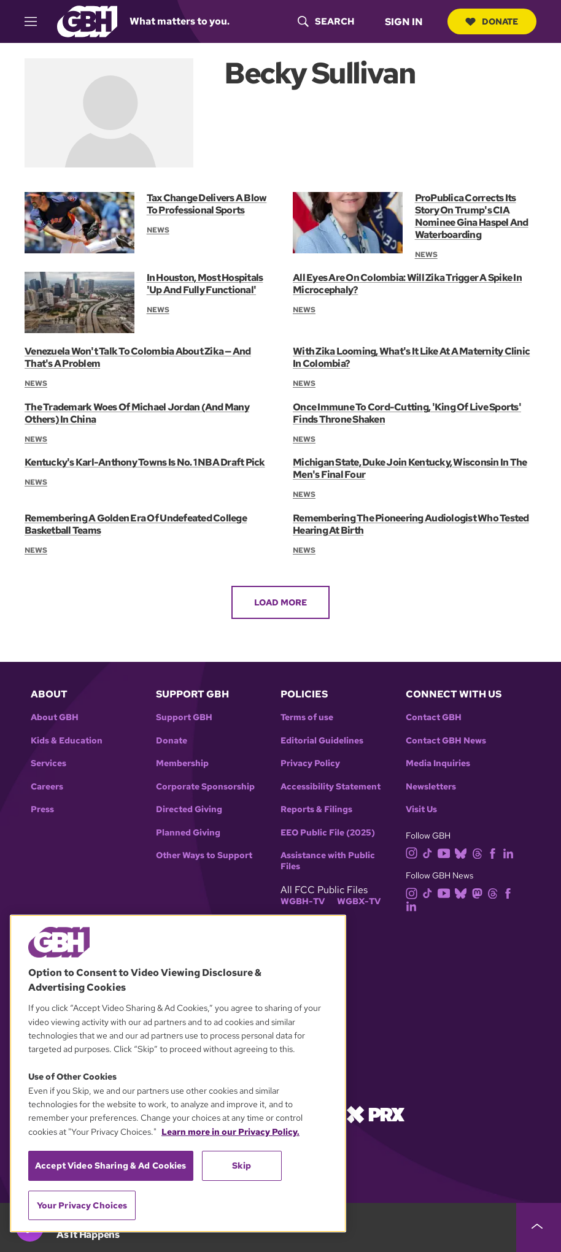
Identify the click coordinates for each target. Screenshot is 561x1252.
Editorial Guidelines (321, 740)
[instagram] (414, 852)
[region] (178, 1073)
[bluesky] (463, 852)
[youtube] (446, 852)
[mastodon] (479, 892)
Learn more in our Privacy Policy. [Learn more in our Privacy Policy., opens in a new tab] (230, 1131)
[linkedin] (511, 852)
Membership (182, 763)
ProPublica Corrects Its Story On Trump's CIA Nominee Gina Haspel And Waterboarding (471, 216)
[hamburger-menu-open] (36, 21)
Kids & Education (67, 740)
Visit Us (421, 809)
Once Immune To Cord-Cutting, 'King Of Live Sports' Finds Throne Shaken (406, 413)
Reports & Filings (316, 809)
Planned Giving (188, 833)
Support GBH (184, 717)
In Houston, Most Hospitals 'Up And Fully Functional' (205, 283)
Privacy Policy (310, 763)
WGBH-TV (302, 901)
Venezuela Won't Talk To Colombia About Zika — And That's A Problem (137, 357)
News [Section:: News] (158, 230)
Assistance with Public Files (327, 861)
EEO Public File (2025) (327, 833)
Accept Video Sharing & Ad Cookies (111, 1165)
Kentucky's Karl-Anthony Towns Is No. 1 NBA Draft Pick (145, 462)
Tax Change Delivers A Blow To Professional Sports (206, 204)
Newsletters (431, 787)
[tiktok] (430, 852)
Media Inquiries (438, 763)
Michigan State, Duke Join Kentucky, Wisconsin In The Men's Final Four (410, 468)
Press (42, 809)
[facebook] (495, 852)
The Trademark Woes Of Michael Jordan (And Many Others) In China (137, 413)
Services (48, 763)
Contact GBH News (446, 740)
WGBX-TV (359, 901)
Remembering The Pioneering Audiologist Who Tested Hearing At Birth (410, 524)
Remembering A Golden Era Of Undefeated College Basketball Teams (135, 524)
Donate (491, 21)
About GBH (55, 717)
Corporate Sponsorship (205, 787)
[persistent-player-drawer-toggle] (538, 1227)
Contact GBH (434, 717)
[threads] (479, 852)
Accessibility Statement (330, 787)
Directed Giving (189, 809)
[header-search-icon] (325, 21)
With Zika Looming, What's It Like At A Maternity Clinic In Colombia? (411, 357)
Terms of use (306, 717)
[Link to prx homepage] (375, 1113)
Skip (241, 1165)
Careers (47, 787)
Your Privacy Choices (82, 1205)
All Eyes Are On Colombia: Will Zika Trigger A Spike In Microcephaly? (407, 283)
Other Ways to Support (204, 855)
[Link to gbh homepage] (87, 20)
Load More (280, 602)
